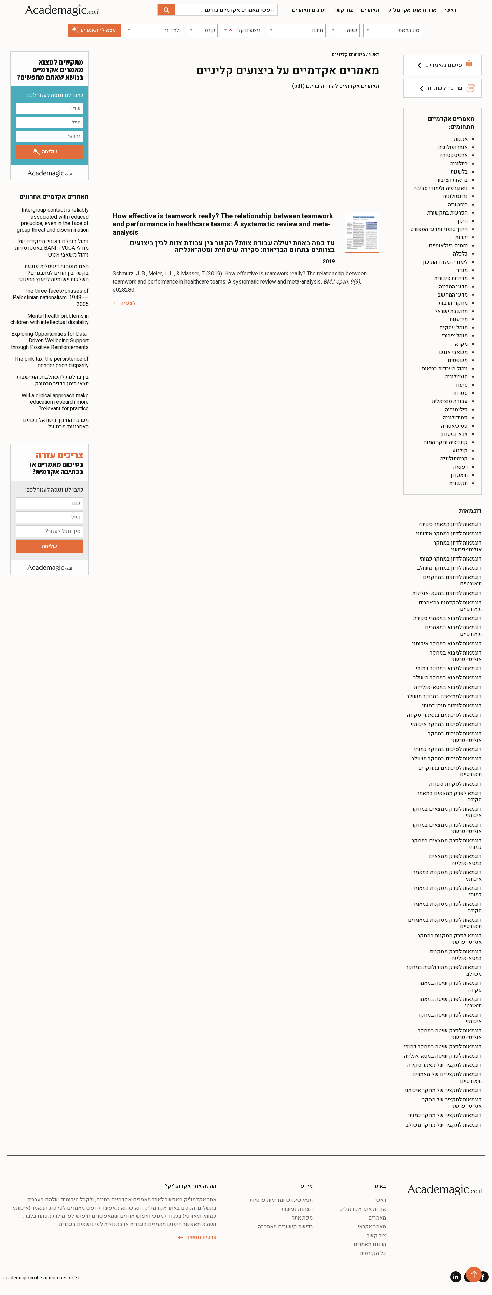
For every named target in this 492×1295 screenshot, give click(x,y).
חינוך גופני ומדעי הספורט (439, 229)
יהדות (461, 237)
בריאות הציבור (452, 180)
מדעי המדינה (453, 287)
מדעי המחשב (453, 295)
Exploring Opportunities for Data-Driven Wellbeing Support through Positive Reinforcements (50, 340)
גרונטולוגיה (455, 196)
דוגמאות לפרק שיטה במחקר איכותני (450, 1018)
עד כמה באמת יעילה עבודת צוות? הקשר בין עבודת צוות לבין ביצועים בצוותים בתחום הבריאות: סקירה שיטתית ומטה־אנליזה (232, 246)
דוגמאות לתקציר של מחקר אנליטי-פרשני (452, 1103)
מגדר (462, 270)
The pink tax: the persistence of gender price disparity (51, 362)
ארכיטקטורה (454, 155)
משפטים (458, 360)
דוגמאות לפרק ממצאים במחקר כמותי (447, 844)
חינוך (462, 221)
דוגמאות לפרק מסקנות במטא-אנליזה (456, 955)
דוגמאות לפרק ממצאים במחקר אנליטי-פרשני (447, 828)
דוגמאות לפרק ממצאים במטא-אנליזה (455, 859)
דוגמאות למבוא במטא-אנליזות (448, 687)
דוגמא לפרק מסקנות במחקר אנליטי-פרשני (450, 939)
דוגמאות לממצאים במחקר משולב (444, 696)
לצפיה (128, 303)
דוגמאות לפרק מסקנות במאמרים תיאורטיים (445, 923)
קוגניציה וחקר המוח (445, 442)
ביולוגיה (459, 164)
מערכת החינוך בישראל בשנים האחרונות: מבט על (56, 423)
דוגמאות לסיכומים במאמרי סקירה (444, 715)
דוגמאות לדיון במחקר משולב (449, 568)
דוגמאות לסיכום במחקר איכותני (446, 724)
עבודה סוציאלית (450, 401)
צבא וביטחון (454, 434)
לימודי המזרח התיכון (445, 262)
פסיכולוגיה (455, 418)
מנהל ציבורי (455, 336)
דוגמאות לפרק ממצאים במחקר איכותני (447, 812)
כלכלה (460, 254)
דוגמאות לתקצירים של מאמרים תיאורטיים (447, 1077)
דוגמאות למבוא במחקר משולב (447, 678)
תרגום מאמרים (309, 10)
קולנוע (460, 450)
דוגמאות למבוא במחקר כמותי (449, 668)
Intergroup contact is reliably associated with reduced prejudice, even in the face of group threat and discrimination (53, 220)
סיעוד (461, 385)
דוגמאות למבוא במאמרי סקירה (447, 618)
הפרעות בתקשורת (447, 213)
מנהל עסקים (453, 327)
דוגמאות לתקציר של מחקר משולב (444, 1125)
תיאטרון (459, 475)
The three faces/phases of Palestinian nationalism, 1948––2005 (51, 297)
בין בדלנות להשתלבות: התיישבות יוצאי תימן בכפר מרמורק (53, 380)
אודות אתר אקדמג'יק (411, 10)
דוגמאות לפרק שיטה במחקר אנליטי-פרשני (450, 1034)
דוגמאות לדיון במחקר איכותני (449, 533)
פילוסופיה (456, 409)
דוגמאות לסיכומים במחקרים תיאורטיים (450, 771)
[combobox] (392, 30)
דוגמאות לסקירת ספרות (455, 784)
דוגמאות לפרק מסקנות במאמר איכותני (447, 875)
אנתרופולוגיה (453, 147)
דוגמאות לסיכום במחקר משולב (446, 759)
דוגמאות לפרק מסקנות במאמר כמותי (447, 891)
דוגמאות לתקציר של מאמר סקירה (444, 1065)
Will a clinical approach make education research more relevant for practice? (55, 402)
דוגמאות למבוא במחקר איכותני (447, 643)
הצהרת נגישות (297, 1209)
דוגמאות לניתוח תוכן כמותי (452, 706)
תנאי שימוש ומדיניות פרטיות (281, 1200)
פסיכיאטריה (454, 426)
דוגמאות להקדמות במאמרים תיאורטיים (450, 605)
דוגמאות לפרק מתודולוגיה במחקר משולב (444, 970)
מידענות (459, 319)
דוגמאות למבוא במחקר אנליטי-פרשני (456, 656)
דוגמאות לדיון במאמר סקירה (450, 524)
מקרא (461, 344)
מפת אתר (302, 1218)
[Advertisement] (246, 150)
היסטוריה (458, 205)
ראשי (450, 10)
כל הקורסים (372, 1253)
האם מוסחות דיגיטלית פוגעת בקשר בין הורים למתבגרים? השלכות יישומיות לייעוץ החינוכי (53, 273)
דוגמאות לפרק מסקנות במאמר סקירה (447, 907)
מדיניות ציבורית (451, 278)
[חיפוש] (166, 9)
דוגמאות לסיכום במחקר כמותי (448, 749)
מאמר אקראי (372, 1227)
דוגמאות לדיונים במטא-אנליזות (447, 593)
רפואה (460, 467)
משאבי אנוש (453, 352)
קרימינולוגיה (454, 459)
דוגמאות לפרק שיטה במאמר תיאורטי (450, 1002)
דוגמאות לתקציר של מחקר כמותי (445, 1115)
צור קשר (343, 10)
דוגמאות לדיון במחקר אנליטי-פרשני (458, 546)
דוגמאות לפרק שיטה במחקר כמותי (443, 1047)
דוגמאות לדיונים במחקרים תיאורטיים (452, 580)
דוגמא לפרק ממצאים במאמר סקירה (449, 796)
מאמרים (370, 10)
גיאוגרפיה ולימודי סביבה (441, 188)
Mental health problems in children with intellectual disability (49, 319)
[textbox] (393, 30)
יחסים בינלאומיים (448, 246)
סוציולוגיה (456, 377)
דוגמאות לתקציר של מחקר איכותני (443, 1090)
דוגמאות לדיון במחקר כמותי (451, 559)
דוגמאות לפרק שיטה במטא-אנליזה (443, 1056)
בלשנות (459, 172)
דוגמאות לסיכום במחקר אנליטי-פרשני (455, 737)
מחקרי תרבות (453, 303)
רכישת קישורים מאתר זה (285, 1227)
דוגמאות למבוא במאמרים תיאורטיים (453, 630)
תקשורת (458, 483)
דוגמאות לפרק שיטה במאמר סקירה (450, 986)
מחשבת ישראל (451, 311)
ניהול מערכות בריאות (445, 368)
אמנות (461, 139)
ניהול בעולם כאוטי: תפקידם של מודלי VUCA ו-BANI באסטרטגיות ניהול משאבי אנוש (52, 248)
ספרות (460, 393)
